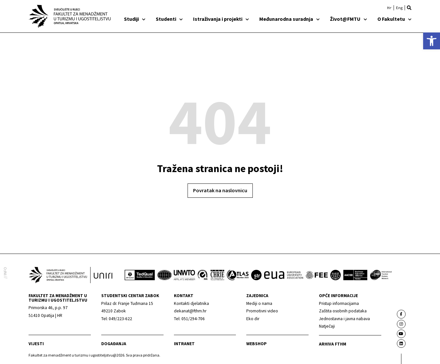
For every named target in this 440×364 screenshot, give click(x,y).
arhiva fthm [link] (332, 344)
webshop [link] (256, 343)
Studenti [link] (169, 19)
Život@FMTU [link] (348, 19)
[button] (409, 8)
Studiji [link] (134, 19)
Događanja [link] (113, 343)
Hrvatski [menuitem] (389, 8)
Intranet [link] (184, 343)
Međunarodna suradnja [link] (289, 19)
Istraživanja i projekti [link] (221, 19)
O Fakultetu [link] (394, 19)
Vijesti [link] (36, 343)
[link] (431, 40)
